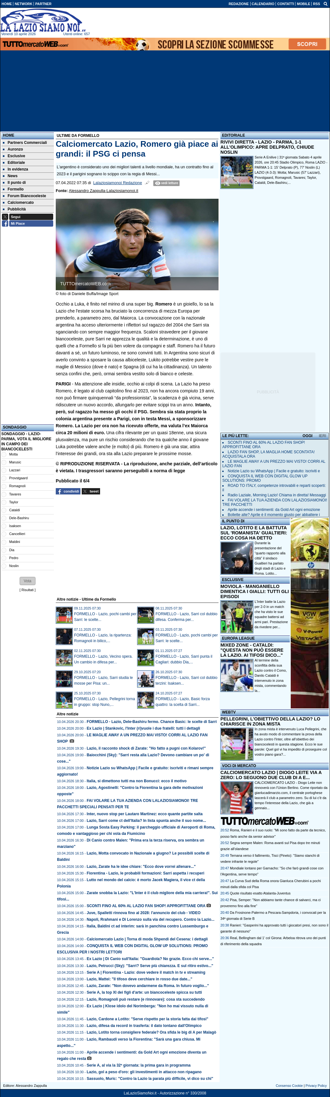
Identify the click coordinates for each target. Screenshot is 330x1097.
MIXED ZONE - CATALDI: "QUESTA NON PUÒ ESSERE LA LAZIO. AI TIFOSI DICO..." (251, 650)
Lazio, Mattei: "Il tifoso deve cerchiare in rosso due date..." (139, 979)
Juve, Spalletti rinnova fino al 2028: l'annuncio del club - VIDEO (144, 913)
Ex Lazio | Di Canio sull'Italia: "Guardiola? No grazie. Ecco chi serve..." (150, 959)
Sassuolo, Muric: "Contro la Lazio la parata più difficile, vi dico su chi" (150, 1078)
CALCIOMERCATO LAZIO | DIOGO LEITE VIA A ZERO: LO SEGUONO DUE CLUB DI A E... (270, 775)
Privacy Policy (316, 1085)
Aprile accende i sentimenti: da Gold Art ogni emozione (274, 509)
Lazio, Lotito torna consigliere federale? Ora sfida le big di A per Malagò (151, 1032)
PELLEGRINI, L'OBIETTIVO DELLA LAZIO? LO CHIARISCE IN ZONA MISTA (270, 721)
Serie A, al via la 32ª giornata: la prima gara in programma (139, 1065)
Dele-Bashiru (19, 518)
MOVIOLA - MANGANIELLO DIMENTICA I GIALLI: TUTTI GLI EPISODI (254, 591)
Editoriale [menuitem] (14, 162)
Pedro (13, 558)
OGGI (307, 436)
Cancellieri (17, 534)
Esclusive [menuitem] (14, 156)
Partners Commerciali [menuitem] (25, 142)
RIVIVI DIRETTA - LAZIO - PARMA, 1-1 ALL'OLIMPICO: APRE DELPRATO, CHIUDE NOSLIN (267, 147)
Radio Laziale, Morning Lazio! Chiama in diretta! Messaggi (277, 495)
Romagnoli (17, 486)
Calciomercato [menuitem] (18, 202)
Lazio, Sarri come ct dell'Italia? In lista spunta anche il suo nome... (146, 820)
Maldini (14, 542)
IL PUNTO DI (233, 521)
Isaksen (15, 526)
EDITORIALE (233, 135)
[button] (27, 581)
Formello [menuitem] (13, 189)
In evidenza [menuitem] (15, 169)
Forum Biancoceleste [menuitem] (24, 196)
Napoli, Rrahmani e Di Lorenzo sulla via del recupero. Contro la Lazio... (150, 919)
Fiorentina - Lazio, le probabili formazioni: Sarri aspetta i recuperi (145, 873)
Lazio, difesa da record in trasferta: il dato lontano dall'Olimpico (144, 1025)
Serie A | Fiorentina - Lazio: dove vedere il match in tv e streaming (146, 972)
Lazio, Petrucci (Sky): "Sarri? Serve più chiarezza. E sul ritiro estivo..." (150, 966)
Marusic (15, 462)
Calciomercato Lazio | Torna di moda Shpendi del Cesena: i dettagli (147, 939)
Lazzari (14, 470)
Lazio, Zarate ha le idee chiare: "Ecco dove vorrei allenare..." (141, 866)
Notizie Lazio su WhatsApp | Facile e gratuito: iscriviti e (274, 471)
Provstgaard (18, 478)
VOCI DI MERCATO (239, 766)
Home (8, 135)
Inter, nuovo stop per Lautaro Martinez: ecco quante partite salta (145, 814)
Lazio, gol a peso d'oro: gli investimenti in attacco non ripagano (144, 1072)
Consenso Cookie (289, 1085)
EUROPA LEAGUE (238, 638)
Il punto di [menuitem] (14, 182)
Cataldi (14, 510)
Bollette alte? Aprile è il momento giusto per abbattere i (274, 515)
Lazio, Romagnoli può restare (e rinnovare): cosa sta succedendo (146, 999)
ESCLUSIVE (233, 580)
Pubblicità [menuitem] (14, 209)
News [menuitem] (10, 176)
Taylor (13, 502)
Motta (13, 454)
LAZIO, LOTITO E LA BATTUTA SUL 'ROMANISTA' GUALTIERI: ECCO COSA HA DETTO (253, 532)
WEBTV (229, 712)
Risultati (28, 590)
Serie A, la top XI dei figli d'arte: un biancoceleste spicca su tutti (144, 992)
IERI (322, 436)
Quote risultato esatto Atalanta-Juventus (260, 893)
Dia (11, 550)
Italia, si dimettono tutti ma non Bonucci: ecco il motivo (137, 781)
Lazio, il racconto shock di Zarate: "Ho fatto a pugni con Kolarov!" (146, 748)
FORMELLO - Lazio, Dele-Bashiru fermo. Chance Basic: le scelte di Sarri (152, 722)
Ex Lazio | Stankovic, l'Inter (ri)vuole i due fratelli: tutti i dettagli (143, 728)
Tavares (15, 494)
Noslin (14, 566)
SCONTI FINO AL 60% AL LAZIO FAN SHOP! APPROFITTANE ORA (146, 906)
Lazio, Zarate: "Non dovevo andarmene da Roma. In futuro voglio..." (148, 986)
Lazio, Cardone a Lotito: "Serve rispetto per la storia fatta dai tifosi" (147, 1019)
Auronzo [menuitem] (13, 149)
